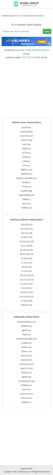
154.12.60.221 (26, 229)
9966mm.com (26, 170)
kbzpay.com (26, 372)
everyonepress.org (26, 381)
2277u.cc (26, 165)
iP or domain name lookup (26, 24)
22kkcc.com (26, 351)
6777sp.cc (26, 153)
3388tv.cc (26, 199)
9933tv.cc (26, 182)
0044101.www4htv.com (26, 178)
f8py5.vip (26, 334)
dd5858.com (26, 174)
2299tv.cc (26, 157)
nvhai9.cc (26, 161)
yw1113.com (26, 356)
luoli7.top (26, 144)
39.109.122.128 (26, 241)
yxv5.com (26, 389)
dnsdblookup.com (9, 16)
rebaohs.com (26, 360)
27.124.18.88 (26, 301)
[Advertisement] (26, 88)
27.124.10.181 (26, 284)
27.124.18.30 (26, 258)
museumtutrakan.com (26, 322)
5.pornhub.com (26, 136)
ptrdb (31, 469)
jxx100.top (26, 127)
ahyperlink (24, 469)
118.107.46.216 (26, 275)
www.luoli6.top (26, 131)
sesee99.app (26, 191)
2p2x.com (26, 203)
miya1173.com (26, 368)
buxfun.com (26, 347)
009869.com (26, 385)
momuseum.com (26, 364)
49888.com (26, 402)
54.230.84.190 (26, 250)
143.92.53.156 (26, 292)
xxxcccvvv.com (26, 394)
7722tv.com (26, 187)
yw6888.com (26, 326)
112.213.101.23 (26, 296)
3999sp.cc (26, 148)
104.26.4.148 (26, 233)
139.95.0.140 (26, 305)
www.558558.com (26, 195)
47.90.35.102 (26, 237)
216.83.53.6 (26, 288)
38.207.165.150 (26, 254)
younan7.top (26, 140)
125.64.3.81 (26, 267)
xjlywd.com (26, 330)
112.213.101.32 (26, 279)
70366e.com (26, 208)
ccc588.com (26, 343)
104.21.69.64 (26, 246)
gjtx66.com (26, 377)
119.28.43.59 (26, 224)
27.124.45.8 (26, 271)
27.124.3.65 (26, 263)
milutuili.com (26, 398)
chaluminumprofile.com (26, 339)
